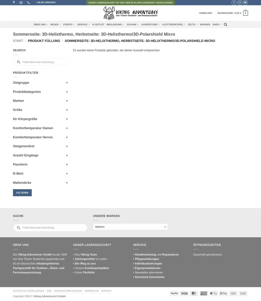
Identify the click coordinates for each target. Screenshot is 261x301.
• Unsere (79, 268)
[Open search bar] (225, 24)
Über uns (41, 24)
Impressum (92, 291)
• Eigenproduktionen (146, 268)
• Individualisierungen (147, 263)
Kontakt (106, 291)
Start (18, 41)
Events (69, 24)
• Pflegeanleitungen (146, 258)
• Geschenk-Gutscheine (149, 277)
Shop (217, 24)
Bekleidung (115, 24)
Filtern (22, 192)
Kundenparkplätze (97, 268)
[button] (205, 13)
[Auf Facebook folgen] (234, 2)
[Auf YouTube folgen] (245, 2)
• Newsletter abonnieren (148, 272)
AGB (49, 291)
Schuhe (133, 24)
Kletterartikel (174, 24)
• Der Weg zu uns (84, 263)
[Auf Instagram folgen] (239, 2)
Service (83, 24)
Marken (205, 24)
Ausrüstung (150, 24)
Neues (56, 24)
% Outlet (98, 24)
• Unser (84, 272)
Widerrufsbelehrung (68, 291)
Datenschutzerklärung (28, 291)
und (156, 254)
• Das (85, 254)
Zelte (193, 24)
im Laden (90, 258)
